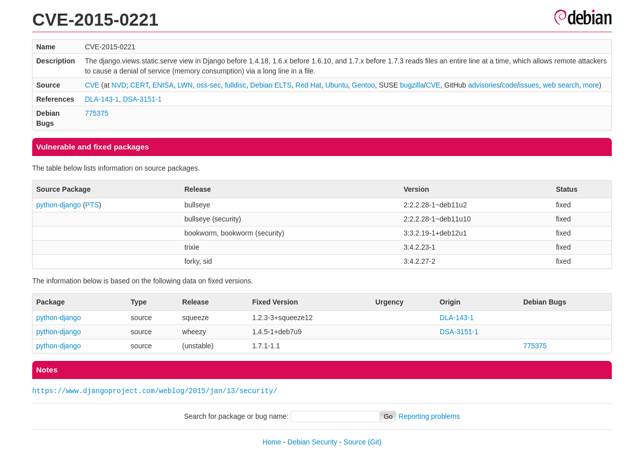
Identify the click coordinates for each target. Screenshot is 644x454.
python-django (58, 205)
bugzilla (412, 85)
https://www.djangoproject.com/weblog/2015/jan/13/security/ (154, 391)
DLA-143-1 (102, 99)
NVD (119, 85)
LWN (185, 85)
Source (355, 442)
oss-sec (209, 85)
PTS (92, 205)
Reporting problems (429, 416)
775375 (97, 113)
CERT (139, 85)
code (509, 85)
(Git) (374, 442)
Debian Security (313, 442)
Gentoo (363, 85)
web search (561, 85)
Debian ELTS (270, 85)
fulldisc (236, 85)
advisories (484, 85)
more (591, 85)
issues (529, 85)
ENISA (163, 85)
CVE (92, 85)
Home (272, 442)
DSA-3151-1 (142, 99)
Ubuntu (336, 85)
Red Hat (308, 85)
